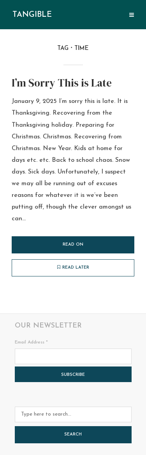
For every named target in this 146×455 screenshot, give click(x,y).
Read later (73, 267)
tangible (32, 15)
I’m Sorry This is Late (62, 83)
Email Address (31, 342)
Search (73, 434)
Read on (73, 245)
